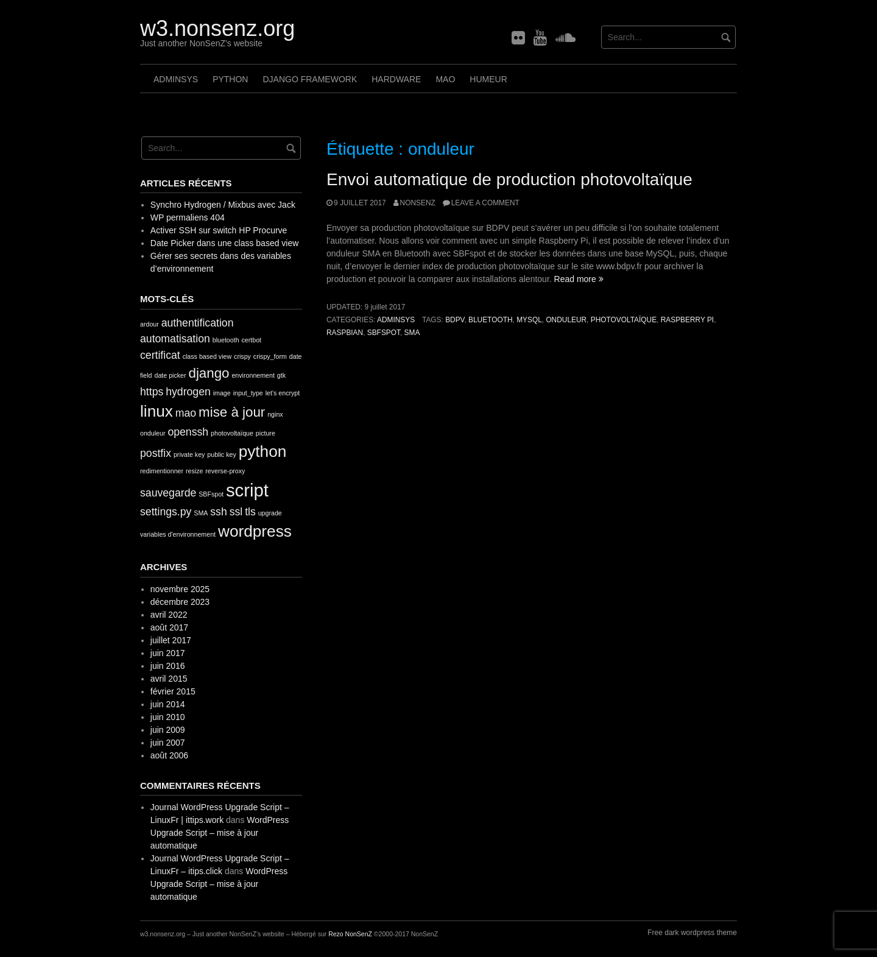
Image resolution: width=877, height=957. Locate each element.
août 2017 (169, 627)
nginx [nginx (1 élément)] (275, 414)
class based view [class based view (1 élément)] (207, 356)
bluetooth (490, 320)
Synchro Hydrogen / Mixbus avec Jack (222, 205)
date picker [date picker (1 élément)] (170, 375)
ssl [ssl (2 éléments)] (236, 512)
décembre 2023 (180, 602)
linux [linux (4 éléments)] (156, 411)
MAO (445, 79)
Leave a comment (485, 203)
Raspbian (344, 332)
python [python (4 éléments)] (263, 451)
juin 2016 (167, 666)
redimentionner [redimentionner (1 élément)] (161, 471)
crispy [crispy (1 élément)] (242, 356)
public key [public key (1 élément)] (221, 454)
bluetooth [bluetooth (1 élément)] (226, 340)
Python (230, 79)
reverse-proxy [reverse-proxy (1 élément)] (225, 471)
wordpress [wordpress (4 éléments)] (255, 531)
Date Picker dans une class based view (224, 243)
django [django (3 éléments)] (208, 373)
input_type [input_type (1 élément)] (248, 393)
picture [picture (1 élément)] (265, 433)
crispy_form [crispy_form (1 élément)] (270, 356)
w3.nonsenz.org (217, 28)
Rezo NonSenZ (350, 934)
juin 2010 (167, 717)
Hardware (396, 79)
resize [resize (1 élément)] (194, 471)
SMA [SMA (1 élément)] (201, 513)
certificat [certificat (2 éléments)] (160, 355)
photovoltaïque (624, 320)
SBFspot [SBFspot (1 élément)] (211, 494)
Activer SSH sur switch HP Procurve (218, 230)
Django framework (309, 79)
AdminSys (175, 79)
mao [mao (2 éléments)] (185, 413)
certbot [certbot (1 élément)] (251, 340)
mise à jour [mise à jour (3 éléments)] (232, 412)
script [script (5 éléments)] (247, 490)
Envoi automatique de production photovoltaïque (509, 179)
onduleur (566, 320)
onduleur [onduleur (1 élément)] (152, 433)
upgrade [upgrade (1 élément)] (270, 513)
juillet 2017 (170, 640)
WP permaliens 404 (187, 217)
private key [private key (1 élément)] (189, 454)
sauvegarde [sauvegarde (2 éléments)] (168, 493)
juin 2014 (167, 704)
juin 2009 (167, 730)
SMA (412, 332)
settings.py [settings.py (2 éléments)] (165, 512)
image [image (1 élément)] (222, 393)
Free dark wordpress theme (692, 932)
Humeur (488, 79)
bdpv (454, 320)
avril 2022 (169, 615)
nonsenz (417, 203)
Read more (579, 279)
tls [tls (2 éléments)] (250, 512)
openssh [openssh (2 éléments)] (187, 432)
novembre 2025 (180, 589)
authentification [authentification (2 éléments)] (197, 323)
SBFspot (383, 332)
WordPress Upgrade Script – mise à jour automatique (219, 832)
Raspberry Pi (687, 320)
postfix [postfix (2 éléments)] (155, 453)
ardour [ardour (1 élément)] (149, 324)
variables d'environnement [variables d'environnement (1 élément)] (178, 534)
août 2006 (169, 755)
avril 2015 (169, 678)
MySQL (529, 320)
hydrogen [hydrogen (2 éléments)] (188, 392)
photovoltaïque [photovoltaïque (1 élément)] (232, 433)
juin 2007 (167, 742)
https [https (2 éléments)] (151, 392)
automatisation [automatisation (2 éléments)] (175, 339)
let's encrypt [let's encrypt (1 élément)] (283, 393)
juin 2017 (167, 653)
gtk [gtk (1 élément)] (281, 375)
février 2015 (172, 691)
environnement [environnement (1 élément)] (253, 375)
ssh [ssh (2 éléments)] (218, 512)
